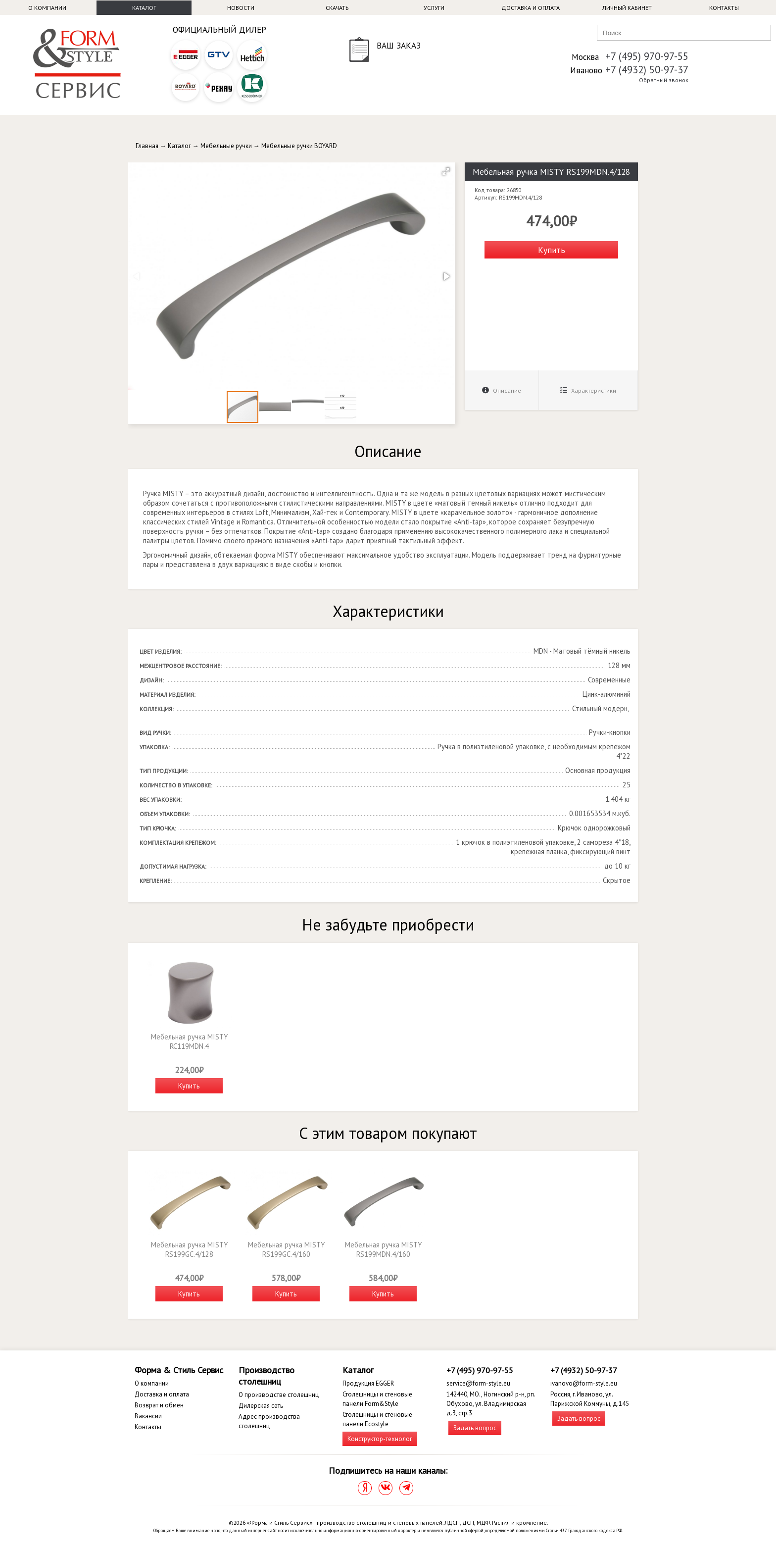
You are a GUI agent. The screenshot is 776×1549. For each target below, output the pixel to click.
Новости (240, 7)
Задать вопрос (474, 1428)
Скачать (337, 7)
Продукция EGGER (368, 1383)
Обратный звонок (663, 80)
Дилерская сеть (261, 1405)
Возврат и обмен (159, 1405)
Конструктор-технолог (379, 1439)
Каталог (144, 7)
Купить (551, 250)
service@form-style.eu (478, 1383)
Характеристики (588, 390)
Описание (501, 390)
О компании (47, 7)
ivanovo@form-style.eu (583, 1383)
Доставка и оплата (530, 7)
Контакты (724, 7)
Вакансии (148, 1416)
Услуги (434, 7)
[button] (446, 171)
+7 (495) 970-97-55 (646, 56)
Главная (147, 146)
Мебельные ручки (226, 146)
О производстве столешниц (279, 1395)
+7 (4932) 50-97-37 (646, 69)
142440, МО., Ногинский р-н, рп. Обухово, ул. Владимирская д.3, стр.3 (490, 1403)
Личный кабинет (627, 7)
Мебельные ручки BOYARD (299, 146)
